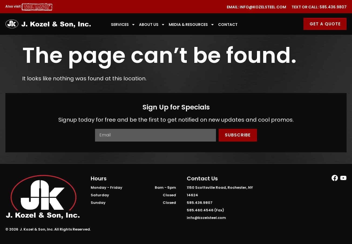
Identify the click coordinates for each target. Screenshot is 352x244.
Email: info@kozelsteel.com (256, 7)
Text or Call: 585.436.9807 (319, 7)
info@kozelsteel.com (206, 217)
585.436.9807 (199, 202)
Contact (228, 24)
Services (123, 24)
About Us (152, 24)
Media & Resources (191, 24)
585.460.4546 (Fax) (205, 210)
